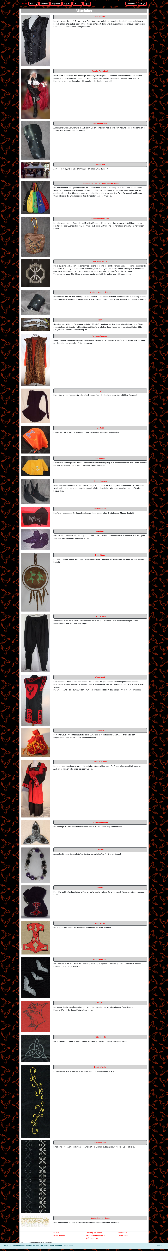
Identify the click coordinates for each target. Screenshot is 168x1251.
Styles (87, 3)
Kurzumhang (100, 458)
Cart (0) (142, 3)
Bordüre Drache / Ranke (100, 1218)
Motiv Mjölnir (100, 923)
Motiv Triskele (100, 1037)
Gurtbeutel (100, 730)
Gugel (100, 391)
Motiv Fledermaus (100, 959)
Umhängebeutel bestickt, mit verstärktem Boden (100, 183)
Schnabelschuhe (100, 481)
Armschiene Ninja (100, 123)
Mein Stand (100, 164)
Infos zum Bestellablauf (95, 1235)
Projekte (67, 3)
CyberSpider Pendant (100, 261)
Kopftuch (100, 428)
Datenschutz (123, 1235)
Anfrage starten (92, 1238)
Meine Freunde (59, 1235)
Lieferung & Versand (94, 1233)
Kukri (100, 320)
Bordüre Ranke (100, 1067)
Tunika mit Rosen (100, 762)
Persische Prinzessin (100, 336)
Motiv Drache (100, 1003)
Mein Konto (131, 3)
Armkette (100, 850)
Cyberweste (100, 17)
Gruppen (77, 3)
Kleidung (33, 3)
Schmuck (44, 3)
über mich (57, 1233)
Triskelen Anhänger (100, 822)
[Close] (161, 1245)
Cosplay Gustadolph (100, 71)
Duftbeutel (100, 887)
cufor (24, 3)
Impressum (122, 1233)
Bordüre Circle (100, 1142)
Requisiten (56, 3)
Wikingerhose (100, 616)
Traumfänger (100, 555)
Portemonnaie (100, 509)
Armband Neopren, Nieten (100, 292)
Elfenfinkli (100, 531)
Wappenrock (100, 677)
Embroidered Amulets (100, 219)
